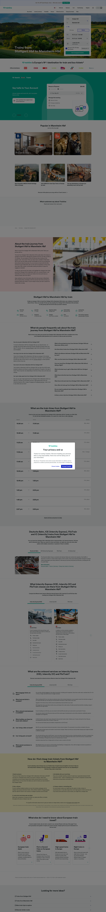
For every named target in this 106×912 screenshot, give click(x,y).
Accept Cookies (66, 466)
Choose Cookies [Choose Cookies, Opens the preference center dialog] (55, 466)
